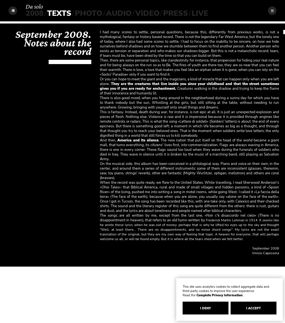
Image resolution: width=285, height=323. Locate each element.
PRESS (175, 13)
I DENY (205, 308)
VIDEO (147, 13)
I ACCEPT (253, 308)
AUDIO (119, 13)
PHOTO (88, 13)
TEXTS (59, 13)
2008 (35, 13)
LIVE (200, 13)
